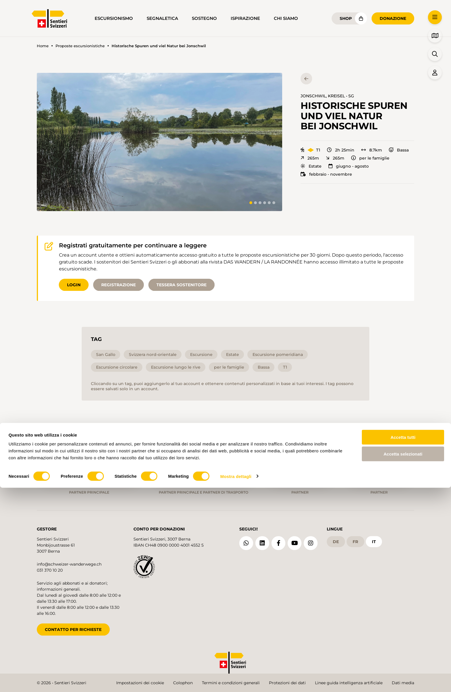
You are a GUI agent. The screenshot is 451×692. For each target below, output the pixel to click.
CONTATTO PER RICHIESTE (73, 626)
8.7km (371, 150)
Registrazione (118, 284)
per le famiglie (370, 158)
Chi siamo (286, 18)
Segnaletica (162, 18)
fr (355, 538)
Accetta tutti (403, 641)
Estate (311, 166)
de (336, 538)
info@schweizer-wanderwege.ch (69, 560)
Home (43, 46)
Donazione (393, 18)
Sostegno (204, 18)
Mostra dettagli (235, 680)
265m (310, 158)
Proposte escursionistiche (80, 46)
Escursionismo (114, 18)
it (374, 538)
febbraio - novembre (326, 174)
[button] (159, 142)
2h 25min (340, 150)
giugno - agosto (348, 166)
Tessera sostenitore (181, 284)
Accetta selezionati (402, 658)
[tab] (250, 202)
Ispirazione (245, 18)
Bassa (399, 150)
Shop (346, 18)
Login (74, 284)
